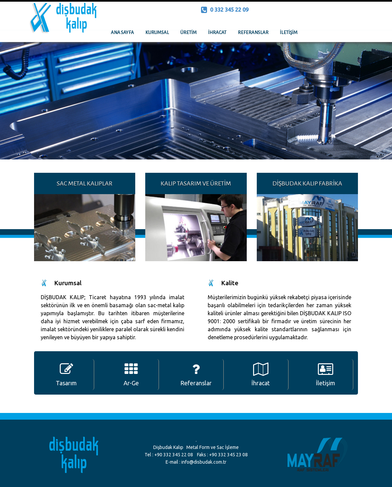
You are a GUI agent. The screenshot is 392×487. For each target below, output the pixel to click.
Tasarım (66, 374)
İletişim (325, 374)
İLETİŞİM (289, 32)
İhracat (260, 374)
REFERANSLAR (253, 32)
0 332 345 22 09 (224, 10)
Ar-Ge (131, 374)
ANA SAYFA (122, 32)
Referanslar (196, 374)
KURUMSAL (157, 32)
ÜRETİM (188, 32)
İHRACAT (217, 32)
